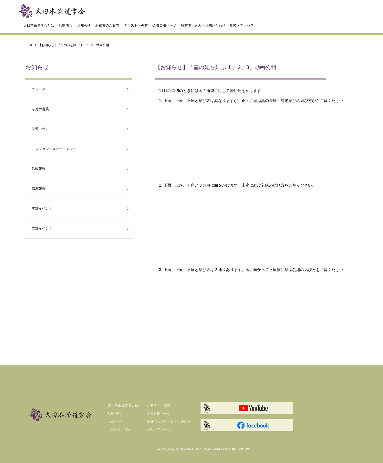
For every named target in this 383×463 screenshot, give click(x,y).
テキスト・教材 (136, 25)
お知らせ (84, 25)
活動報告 (38, 169)
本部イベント (42, 208)
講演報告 (38, 189)
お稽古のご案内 (107, 25)
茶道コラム (40, 129)
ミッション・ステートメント (54, 149)
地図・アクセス (242, 25)
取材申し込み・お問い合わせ (203, 25)
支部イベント (42, 228)
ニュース (38, 89)
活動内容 (65, 25)
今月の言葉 (40, 109)
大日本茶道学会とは (38, 25)
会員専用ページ (164, 25)
